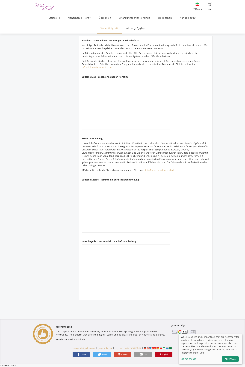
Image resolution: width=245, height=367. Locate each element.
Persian (197, 6)
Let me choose (188, 358)
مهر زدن (119, 347)
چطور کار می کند (135, 28)
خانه (127, 347)
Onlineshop (165, 17)
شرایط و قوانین (105, 347)
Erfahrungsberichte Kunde (134, 17)
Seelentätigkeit (109, 28)
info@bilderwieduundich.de (97, 67)
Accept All (230, 359)
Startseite (54, 17)
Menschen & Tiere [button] (79, 17)
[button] (81, 354)
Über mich (105, 17)
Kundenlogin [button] (188, 17)
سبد (210, 6)
